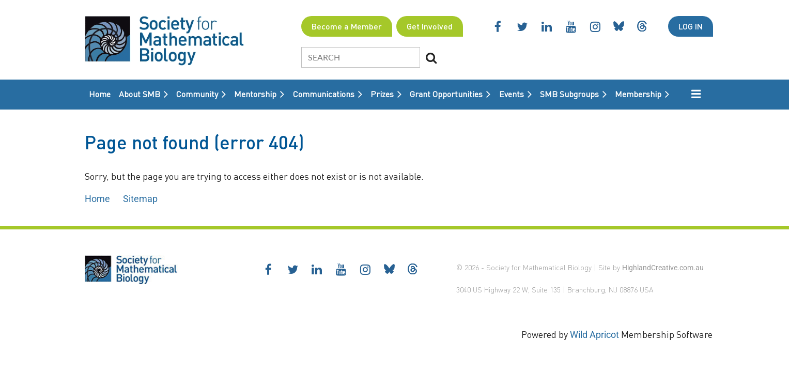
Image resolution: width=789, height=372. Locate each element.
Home (97, 198)
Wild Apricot (594, 334)
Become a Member (347, 26)
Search (431, 58)
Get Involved (430, 26)
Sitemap (140, 198)
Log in (690, 26)
